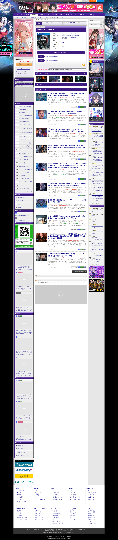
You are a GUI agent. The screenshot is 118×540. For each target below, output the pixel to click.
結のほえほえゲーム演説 (25, 153)
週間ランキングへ (99, 200)
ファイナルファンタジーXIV (97, 210)
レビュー (17, 17)
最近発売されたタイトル (52, 17)
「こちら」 (67, 530)
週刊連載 (19, 497)
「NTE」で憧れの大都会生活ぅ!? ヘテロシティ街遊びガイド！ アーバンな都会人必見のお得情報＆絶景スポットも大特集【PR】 (97, 174)
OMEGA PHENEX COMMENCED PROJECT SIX (97, 244)
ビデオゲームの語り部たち (25, 169)
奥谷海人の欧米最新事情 (25, 106)
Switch (41, 14)
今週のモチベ (22, 112)
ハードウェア (68, 14)
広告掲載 (69, 536)
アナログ (82, 14)
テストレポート (74, 512)
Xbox (27, 14)
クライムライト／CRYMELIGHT (97, 226)
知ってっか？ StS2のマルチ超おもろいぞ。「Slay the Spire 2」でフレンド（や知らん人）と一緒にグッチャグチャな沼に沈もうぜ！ (24, 353)
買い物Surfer (22, 175)
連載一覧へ (30, 191)
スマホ (47, 14)
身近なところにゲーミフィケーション (25, 182)
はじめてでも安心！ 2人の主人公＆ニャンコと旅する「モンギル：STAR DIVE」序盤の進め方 (24, 288)
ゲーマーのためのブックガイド (25, 149)
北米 (63, 46)
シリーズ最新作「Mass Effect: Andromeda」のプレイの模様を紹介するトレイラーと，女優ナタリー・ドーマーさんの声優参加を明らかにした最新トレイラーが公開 (67, 165)
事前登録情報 (56, 513)
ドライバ (20, 207)
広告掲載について (22, 452)
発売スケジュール (40, 497)
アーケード (89, 508)
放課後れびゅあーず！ (24, 188)
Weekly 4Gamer (22, 109)
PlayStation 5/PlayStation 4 (23, 218)
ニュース (20, 71)
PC (22, 14)
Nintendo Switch (21, 220)
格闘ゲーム (91, 513)
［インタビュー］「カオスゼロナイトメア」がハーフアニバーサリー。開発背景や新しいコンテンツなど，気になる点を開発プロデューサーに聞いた (24, 438)
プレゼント (20, 200)
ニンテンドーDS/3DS (39, 508)
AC (75, 14)
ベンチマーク (73, 519)
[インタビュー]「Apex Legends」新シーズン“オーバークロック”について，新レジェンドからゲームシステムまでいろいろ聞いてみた (24, 417)
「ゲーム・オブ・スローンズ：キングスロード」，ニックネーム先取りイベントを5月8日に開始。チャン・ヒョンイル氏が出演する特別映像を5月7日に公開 (97, 189)
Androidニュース (56, 512)
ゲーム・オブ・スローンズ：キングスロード (97, 260)
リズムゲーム (91, 519)
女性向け (54, 14)
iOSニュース (55, 510)
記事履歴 (93, 1)
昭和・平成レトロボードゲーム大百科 (25, 162)
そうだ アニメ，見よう (24, 146)
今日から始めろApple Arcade (26, 156)
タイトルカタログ (40, 499)
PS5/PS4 (34, 14)
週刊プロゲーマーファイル (25, 115)
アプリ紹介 (55, 517)
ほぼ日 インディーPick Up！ (26, 139)
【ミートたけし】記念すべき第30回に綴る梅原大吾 (97, 137)
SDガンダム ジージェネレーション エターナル (97, 238)
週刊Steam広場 (22, 136)
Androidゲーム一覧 (57, 523)
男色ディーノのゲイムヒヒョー (25, 125)
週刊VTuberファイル (24, 121)
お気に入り (85, 1)
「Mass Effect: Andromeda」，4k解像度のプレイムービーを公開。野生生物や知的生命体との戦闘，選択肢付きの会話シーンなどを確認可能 (67, 236)
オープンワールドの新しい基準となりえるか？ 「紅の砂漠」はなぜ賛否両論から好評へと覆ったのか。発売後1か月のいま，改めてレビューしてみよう (24, 332)
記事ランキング (21, 501)
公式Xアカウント (23, 1)
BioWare (64, 37)
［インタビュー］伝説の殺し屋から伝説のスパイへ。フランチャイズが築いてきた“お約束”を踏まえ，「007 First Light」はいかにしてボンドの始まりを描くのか (24, 396)
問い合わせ (41, 1)
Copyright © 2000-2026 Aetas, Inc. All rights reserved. (59, 538)
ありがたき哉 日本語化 (24, 178)
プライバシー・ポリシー (59, 536)
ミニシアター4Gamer (24, 172)
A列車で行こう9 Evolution (97, 250)
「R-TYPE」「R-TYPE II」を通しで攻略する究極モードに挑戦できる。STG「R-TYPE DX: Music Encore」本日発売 (97, 159)
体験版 (19, 494)
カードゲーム (91, 515)
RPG (63, 42)
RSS (16, 1)
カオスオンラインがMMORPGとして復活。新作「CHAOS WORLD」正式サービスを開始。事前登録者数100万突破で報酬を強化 (97, 181)
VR (61, 14)
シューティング (92, 517)
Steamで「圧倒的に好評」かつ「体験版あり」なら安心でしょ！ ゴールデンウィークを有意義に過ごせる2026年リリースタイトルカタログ (24, 267)
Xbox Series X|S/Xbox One (23, 215)
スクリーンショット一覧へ (80, 73)
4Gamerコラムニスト (24, 166)
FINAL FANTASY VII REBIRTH (97, 232)
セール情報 (55, 515)
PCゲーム (20, 212)
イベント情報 (91, 512)
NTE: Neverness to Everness (97, 216)
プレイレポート (25, 17)
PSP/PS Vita (89, 488)
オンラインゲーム (22, 490)
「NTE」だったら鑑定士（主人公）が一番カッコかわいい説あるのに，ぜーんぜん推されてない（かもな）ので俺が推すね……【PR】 (97, 196)
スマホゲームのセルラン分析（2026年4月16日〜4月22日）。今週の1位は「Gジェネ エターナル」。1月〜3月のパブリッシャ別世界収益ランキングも (97, 129)
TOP (17, 14)
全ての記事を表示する (80, 271)
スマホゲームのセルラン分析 (25, 129)
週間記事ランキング (22, 197)
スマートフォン (55, 508)
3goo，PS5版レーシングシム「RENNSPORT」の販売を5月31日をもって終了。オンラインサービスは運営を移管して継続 (97, 144)
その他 (89, 521)
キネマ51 (21, 185)
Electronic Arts (65, 35)
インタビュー (34, 17)
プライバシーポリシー (23, 445)
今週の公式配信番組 (24, 118)
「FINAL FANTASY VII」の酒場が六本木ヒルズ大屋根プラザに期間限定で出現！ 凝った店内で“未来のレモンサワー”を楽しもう (97, 152)
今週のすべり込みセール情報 (25, 133)
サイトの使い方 (33, 1)
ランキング (100, 1)
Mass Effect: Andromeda (52, 56)
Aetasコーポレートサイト (24, 455)
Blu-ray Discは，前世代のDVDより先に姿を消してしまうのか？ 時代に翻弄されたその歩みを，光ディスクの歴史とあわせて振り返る (24, 309)
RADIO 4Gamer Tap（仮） (25, 142)
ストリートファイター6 (97, 255)
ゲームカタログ (64, 17)
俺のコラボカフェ (23, 159)
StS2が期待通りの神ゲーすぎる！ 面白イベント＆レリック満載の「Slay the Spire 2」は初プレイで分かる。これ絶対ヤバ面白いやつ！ (24, 373)
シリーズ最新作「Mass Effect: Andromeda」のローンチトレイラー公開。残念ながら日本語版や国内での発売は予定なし (66, 147)
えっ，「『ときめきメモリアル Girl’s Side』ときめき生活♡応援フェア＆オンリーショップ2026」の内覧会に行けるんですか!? (97, 167)
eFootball (94, 221)
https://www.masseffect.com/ (69, 33)
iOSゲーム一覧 (56, 521)
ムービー (42, 17)
